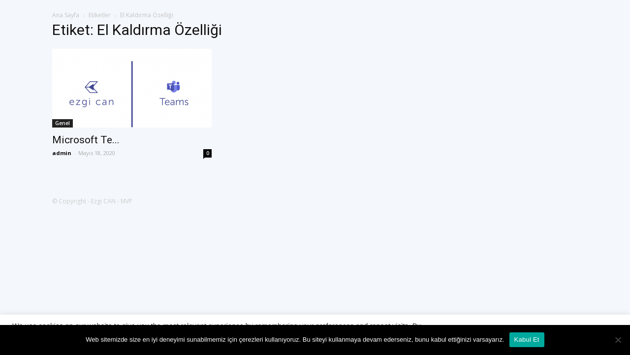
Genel (62, 123)
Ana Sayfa (65, 15)
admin (61, 153)
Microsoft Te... (86, 140)
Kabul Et (526, 339)
